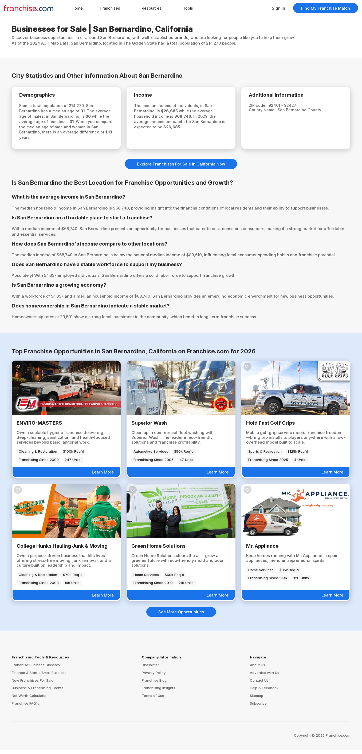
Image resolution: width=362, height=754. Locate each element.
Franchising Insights (158, 692)
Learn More (103, 476)
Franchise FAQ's (25, 708)
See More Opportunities (181, 616)
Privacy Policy (154, 677)
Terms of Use (153, 700)
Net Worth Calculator (29, 700)
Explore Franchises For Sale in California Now (181, 168)
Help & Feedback (264, 692)
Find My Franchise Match (325, 8)
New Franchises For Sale (32, 684)
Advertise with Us (264, 677)
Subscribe (258, 708)
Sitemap (256, 700)
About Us (257, 669)
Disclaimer (150, 669)
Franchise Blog (154, 684)
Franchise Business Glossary (36, 669)
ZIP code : (261, 106)
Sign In (278, 8)
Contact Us (259, 684)
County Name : (266, 111)
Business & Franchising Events (37, 692)
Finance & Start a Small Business (39, 677)
